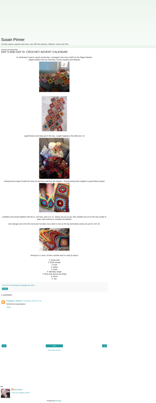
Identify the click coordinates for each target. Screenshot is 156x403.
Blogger (58, 401)
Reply (9, 307)
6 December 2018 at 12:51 (32, 301)
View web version (54, 350)
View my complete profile (21, 393)
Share (5, 289)
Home (54, 346)
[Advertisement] (54, 19)
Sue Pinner (18, 390)
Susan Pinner (13, 39)
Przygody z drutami (14, 301)
